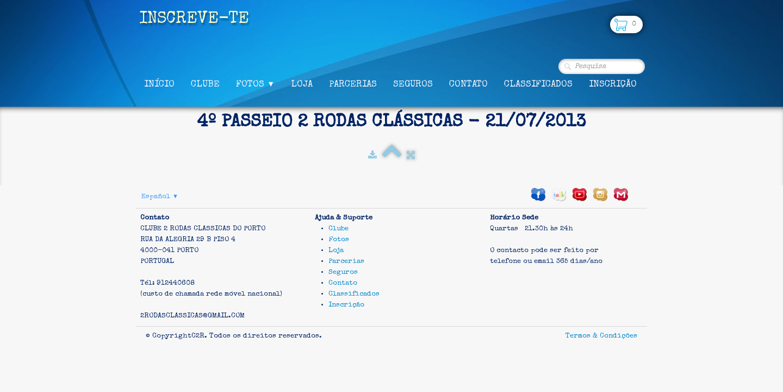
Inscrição (613, 84)
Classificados (538, 84)
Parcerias (353, 84)
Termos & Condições (601, 336)
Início (159, 84)
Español (159, 196)
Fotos (255, 84)
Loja (302, 84)
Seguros (413, 84)
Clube (205, 84)
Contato (468, 84)
